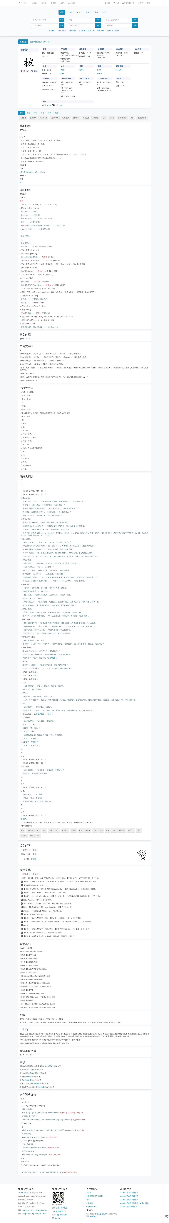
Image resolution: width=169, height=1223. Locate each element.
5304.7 (118, 70)
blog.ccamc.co (40, 1214)
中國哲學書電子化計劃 (94, 1196)
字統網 (88, 1193)
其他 (148, 3)
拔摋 (34, 679)
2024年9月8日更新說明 (128, 1207)
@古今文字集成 (61, 1208)
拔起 (49, 714)
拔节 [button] (57, 830)
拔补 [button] (80, 830)
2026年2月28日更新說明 (129, 1193)
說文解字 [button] (76, 118)
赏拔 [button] (38, 836)
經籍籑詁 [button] (96, 118)
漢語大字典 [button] (54, 118)
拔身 (85, 616)
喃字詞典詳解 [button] (142, 118)
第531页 (30, 1070)
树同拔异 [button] (122, 830)
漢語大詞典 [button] (65, 118)
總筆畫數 (72, 31)
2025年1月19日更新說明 (129, 1200)
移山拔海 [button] (24, 836)
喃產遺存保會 (101, 1214)
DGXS (99, 73)
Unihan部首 (62, 31)
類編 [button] (104, 118)
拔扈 (35, 738)
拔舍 (36, 745)
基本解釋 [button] (23, 118)
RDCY (81, 70)
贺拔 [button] (31, 836)
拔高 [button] (101, 830)
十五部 (33, 859)
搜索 (61, 19)
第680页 (33, 1073)
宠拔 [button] (22, 830)
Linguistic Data (91, 1207)
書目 (28, 113)
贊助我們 (57, 1218)
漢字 (26, 3)
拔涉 (35, 742)
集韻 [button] (132, 118)
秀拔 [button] (138, 830)
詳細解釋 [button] (33, 118)
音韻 (42, 113)
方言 (49, 113)
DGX (99, 70)
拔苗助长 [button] (65, 830)
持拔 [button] (107, 830)
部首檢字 (52, 31)
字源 (35, 113)
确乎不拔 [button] (131, 830)
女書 (62, 3)
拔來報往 (41, 714)
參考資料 (93, 1216)
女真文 (54, 3)
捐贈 (116, 3)
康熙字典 (91, 31)
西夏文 (35, 3)
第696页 (36, 1084)
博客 (140, 3)
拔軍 (53, 658)
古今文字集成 (23, 1193)
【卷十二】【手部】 (29, 850)
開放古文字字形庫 (113, 31)
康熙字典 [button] (86, 118)
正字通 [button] (112, 118)
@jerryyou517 (61, 1211)
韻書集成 (100, 31)
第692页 (28, 1077)
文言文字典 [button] (43, 118)
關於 (107, 3)
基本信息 (23, 42)
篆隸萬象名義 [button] (122, 118)
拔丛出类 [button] (30, 830)
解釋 (21, 113)
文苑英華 (89, 1203)
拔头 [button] (38, 830)
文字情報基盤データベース (40, 42)
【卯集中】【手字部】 (30, 874)
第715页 (41, 1087)
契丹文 (44, 3)
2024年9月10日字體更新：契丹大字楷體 (134, 1203)
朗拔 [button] (114, 830)
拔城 (34, 675)
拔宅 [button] (44, 830)
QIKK (62, 73)
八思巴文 (72, 3)
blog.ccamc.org (28, 1214)
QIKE (62, 70)
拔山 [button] (50, 830)
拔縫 (34, 672)
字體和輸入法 (128, 3)
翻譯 (56, 113)
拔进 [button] (94, 830)
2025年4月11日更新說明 (129, 1196)
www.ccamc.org (29, 1210)
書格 (88, 1200)
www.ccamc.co (41, 1210)
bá (43, 56)
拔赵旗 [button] (88, 830)
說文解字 (82, 31)
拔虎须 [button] (73, 830)
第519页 (48, 1066)
